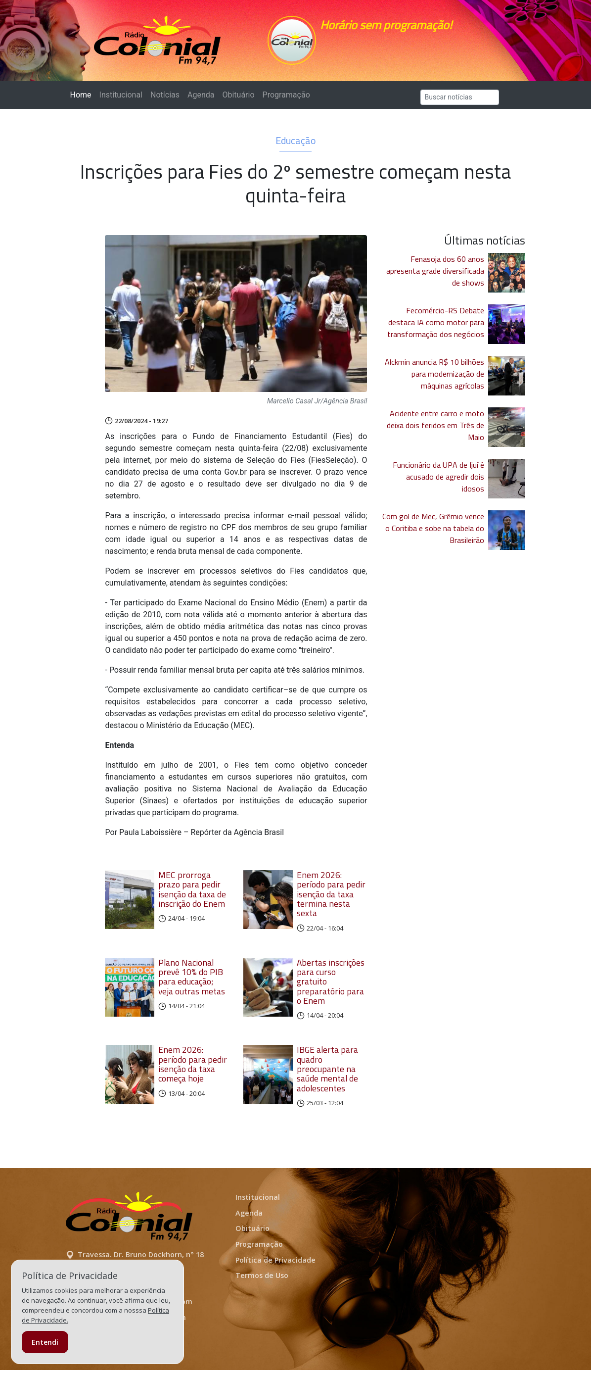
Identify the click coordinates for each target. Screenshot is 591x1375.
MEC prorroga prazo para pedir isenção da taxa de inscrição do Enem (192, 894)
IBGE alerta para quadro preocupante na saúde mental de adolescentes (327, 1073)
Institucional (120, 99)
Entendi (45, 1342)
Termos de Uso (261, 1280)
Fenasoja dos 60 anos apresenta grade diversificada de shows (435, 276)
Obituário (238, 99)
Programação (286, 99)
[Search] (459, 102)
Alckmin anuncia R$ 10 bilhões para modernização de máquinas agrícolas (434, 378)
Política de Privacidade (275, 1265)
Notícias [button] (165, 99)
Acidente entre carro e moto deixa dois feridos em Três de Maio (435, 430)
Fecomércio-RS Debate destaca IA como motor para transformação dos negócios (435, 327)
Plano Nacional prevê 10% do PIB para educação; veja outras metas (191, 982)
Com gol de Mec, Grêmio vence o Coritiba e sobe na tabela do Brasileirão (433, 533)
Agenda (200, 99)
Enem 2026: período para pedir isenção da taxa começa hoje (192, 1069)
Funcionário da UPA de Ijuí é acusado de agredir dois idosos (438, 481)
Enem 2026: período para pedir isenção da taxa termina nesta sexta (331, 899)
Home (82, 99)
